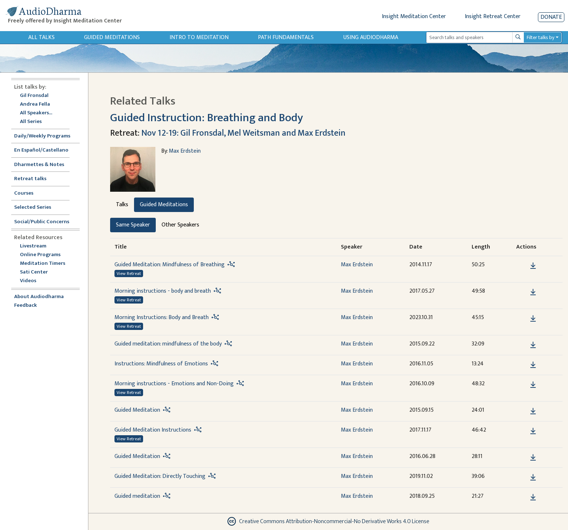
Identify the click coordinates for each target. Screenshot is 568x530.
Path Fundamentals (286, 37)
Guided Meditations (112, 37)
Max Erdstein (185, 151)
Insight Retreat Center (493, 16)
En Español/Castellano (41, 150)
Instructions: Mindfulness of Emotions (161, 364)
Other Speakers (180, 225)
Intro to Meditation (199, 37)
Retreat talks (30, 179)
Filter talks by (540, 37)
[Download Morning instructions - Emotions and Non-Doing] (533, 385)
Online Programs (40, 255)
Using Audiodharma (370, 37)
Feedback (25, 305)
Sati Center (34, 272)
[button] (522, 266)
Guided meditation (137, 496)
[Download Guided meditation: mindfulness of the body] (533, 345)
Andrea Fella (35, 104)
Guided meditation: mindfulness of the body (168, 344)
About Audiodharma (39, 297)
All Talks (41, 37)
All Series (31, 122)
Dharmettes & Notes (39, 165)
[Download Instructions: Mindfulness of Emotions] (533, 365)
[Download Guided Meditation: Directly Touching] (533, 477)
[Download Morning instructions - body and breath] (533, 292)
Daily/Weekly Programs (46, 136)
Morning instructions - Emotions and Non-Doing (174, 384)
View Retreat (129, 273)
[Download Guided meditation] (533, 497)
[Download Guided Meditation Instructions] (533, 431)
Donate (551, 17)
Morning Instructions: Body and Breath (161, 317)
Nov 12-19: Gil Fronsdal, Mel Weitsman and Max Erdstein (243, 133)
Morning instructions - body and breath (162, 291)
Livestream (33, 246)
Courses (23, 193)
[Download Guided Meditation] (533, 411)
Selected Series (37, 207)
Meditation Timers (42, 263)
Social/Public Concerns (41, 222)
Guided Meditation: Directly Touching (159, 476)
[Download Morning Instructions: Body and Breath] (533, 318)
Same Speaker (133, 225)
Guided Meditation (137, 410)
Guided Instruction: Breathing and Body (206, 117)
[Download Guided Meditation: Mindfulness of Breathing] (533, 265)
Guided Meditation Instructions (152, 430)
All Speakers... (36, 113)
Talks (122, 204)
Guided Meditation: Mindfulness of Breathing (169, 265)
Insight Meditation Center (414, 16)
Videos (32, 281)
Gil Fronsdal (34, 96)
